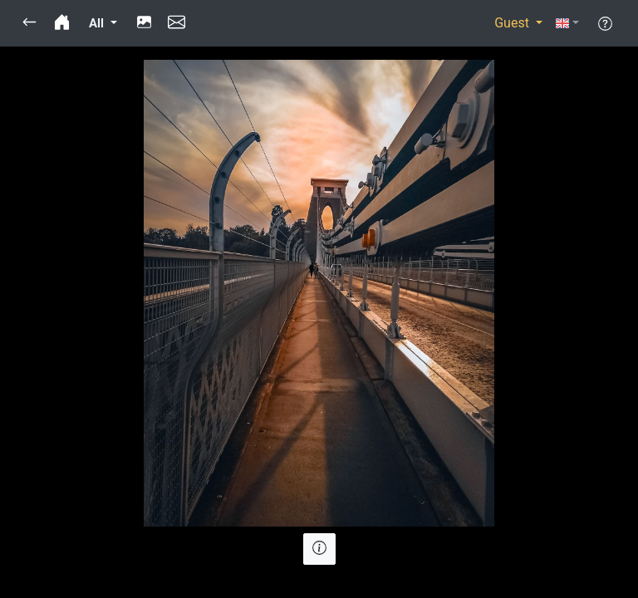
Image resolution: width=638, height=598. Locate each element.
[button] (29, 23)
